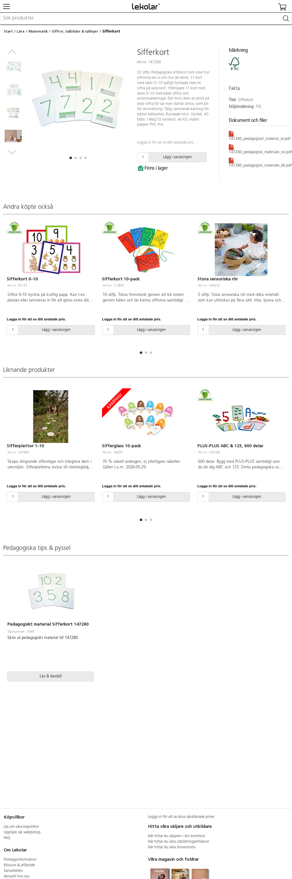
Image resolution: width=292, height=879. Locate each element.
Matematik (38, 31)
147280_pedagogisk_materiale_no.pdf (260, 149)
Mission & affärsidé (19, 865)
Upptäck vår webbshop (22, 832)
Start (8, 31)
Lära (20, 31)
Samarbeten (13, 871)
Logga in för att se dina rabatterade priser (181, 817)
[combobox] (146, 18)
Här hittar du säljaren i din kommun (176, 836)
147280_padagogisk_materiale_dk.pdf (260, 162)
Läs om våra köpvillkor (21, 827)
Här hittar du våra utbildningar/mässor (178, 842)
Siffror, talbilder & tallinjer (75, 31)
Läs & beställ (51, 676)
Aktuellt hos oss (16, 876)
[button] (70, 158)
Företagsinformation (20, 860)
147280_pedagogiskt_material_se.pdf (259, 135)
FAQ (7, 838)
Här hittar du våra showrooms (172, 847)
